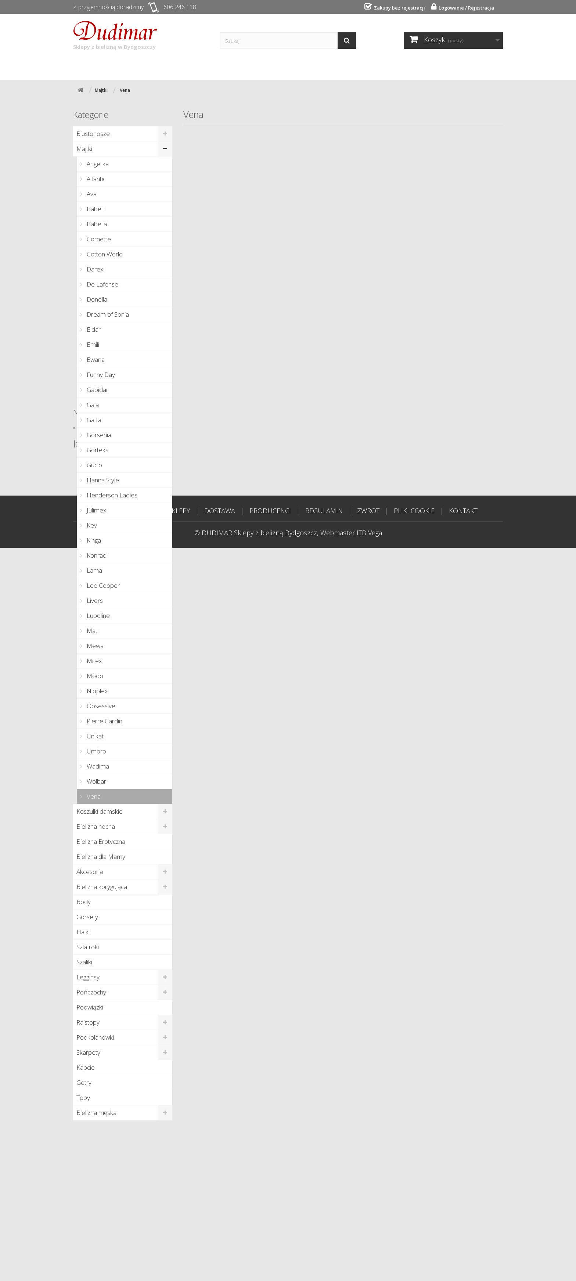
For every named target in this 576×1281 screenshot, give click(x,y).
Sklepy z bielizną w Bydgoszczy (115, 35)
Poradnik (273, 67)
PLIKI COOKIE (414, 1243)
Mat (91, 630)
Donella (96, 299)
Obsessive (100, 706)
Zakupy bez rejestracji (397, 7)
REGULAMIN (324, 1243)
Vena (93, 796)
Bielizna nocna (95, 826)
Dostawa (171, 67)
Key (91, 525)
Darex (94, 269)
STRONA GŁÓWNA (126, 1243)
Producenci (222, 67)
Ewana (95, 359)
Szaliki (84, 962)
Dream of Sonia (107, 314)
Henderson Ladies (111, 495)
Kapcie (85, 1067)
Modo (94, 676)
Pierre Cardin (103, 721)
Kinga (93, 540)
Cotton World (104, 254)
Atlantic (95, 178)
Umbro (95, 751)
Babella (96, 224)
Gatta (93, 419)
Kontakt (319, 67)
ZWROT (368, 1243)
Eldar (93, 329)
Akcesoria (89, 871)
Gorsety (87, 917)
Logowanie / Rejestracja (464, 7)
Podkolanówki (95, 1037)
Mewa (94, 645)
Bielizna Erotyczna (100, 841)
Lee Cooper (102, 585)
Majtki (84, 148)
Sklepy (127, 67)
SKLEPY (179, 1243)
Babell (94, 209)
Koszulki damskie (99, 811)
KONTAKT (463, 1243)
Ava (91, 194)
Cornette (98, 239)
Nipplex (96, 691)
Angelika (97, 163)
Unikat (94, 736)
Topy (83, 1097)
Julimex (95, 510)
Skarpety (88, 1052)
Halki (83, 932)
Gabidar (96, 389)
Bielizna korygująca (101, 886)
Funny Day (100, 374)
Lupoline (97, 615)
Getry (83, 1082)
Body (83, 901)
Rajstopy (88, 1022)
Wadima (97, 766)
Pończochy (91, 992)
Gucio (93, 465)
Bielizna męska (96, 1112)
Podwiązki (89, 1007)
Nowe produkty (101, 1137)
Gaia (92, 404)
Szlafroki (87, 947)
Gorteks (96, 450)
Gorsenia (98, 435)
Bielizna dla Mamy (100, 856)
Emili (92, 344)
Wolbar (95, 781)
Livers (94, 600)
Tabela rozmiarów (379, 67)
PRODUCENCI (270, 1243)
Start (90, 67)
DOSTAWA (219, 1243)
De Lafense (101, 284)
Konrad (96, 555)
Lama (93, 570)
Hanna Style (102, 480)
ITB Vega (369, 1266)
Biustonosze (93, 133)
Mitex (93, 660)
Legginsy (88, 977)
